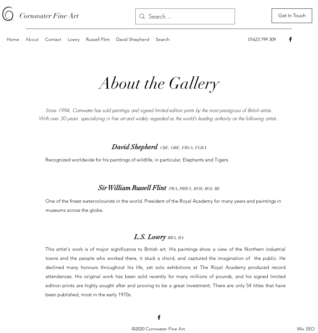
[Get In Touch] (292, 15)
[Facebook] (290, 39)
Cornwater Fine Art (49, 15)
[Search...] (185, 16)
